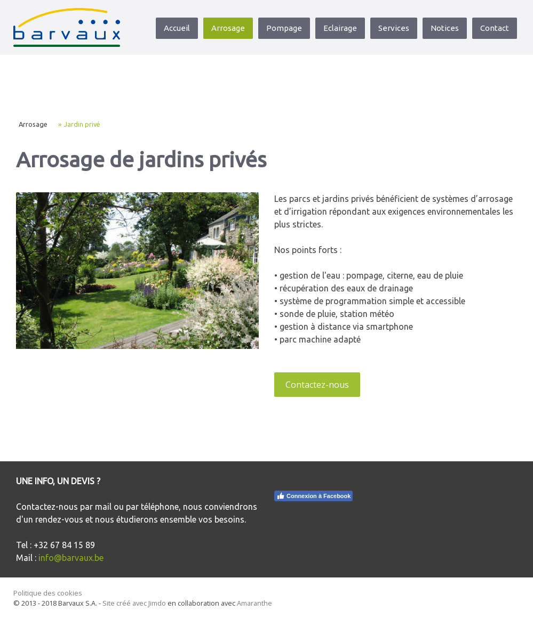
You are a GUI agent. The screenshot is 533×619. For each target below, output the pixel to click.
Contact (494, 27)
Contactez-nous (317, 384)
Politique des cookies (47, 593)
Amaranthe (254, 603)
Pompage (284, 27)
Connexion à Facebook (313, 496)
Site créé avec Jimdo (134, 603)
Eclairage (340, 27)
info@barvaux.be (71, 558)
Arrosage (228, 27)
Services (393, 27)
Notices (445, 27)
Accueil (177, 27)
